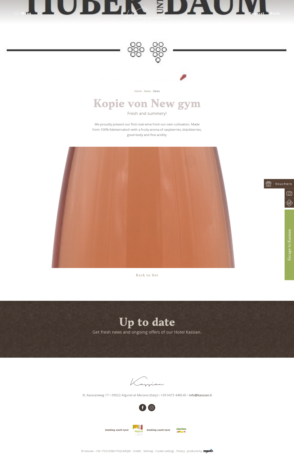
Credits (138, 451)
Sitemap (149, 451)
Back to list (147, 275)
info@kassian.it (200, 395)
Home (138, 91)
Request (256, 13)
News (147, 91)
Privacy (181, 451)
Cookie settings (165, 451)
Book (275, 13)
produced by (200, 451)
